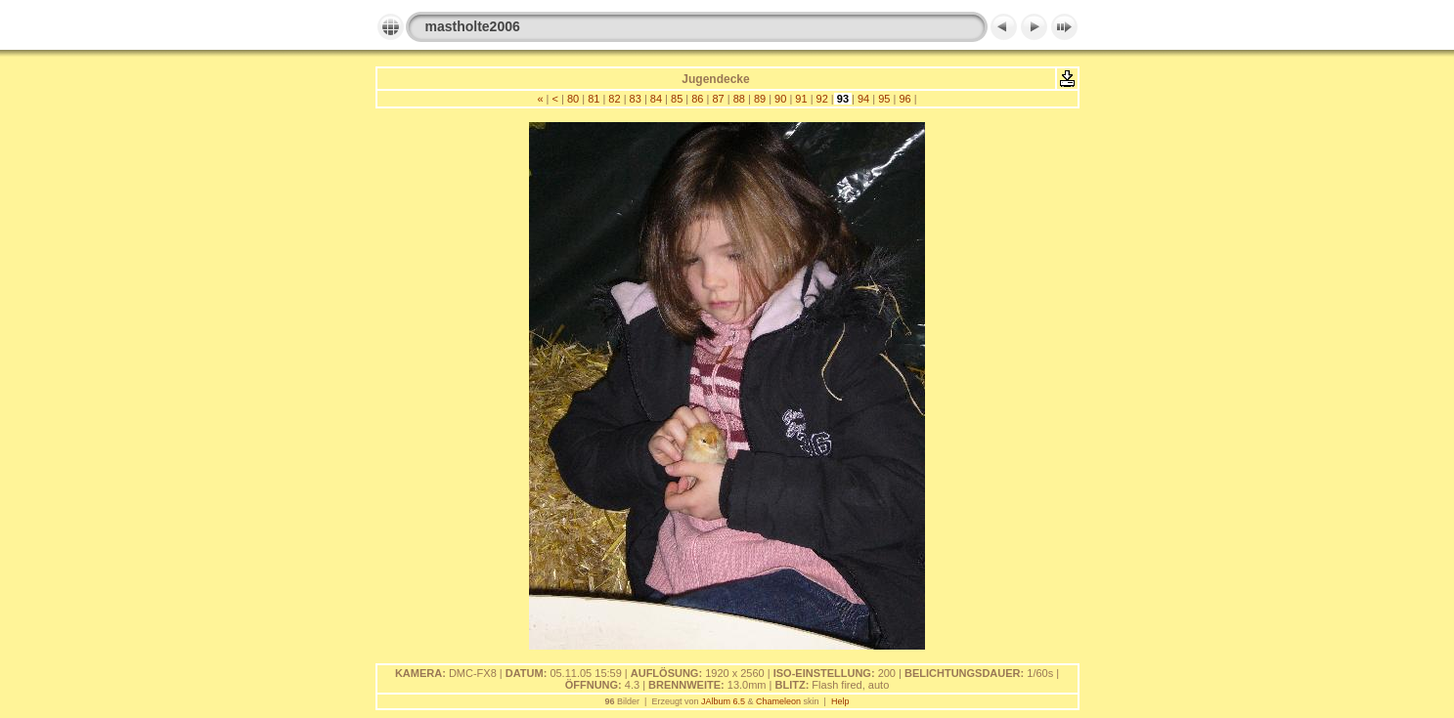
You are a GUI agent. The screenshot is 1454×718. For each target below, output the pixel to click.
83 (635, 99)
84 (656, 99)
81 (593, 99)
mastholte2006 (472, 26)
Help (840, 701)
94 (863, 99)
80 (573, 99)
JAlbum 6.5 (723, 701)
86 (697, 99)
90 (780, 99)
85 (676, 99)
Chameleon (778, 701)
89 (760, 99)
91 (801, 99)
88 (739, 99)
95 (884, 99)
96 (904, 99)
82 (614, 99)
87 (718, 99)
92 (821, 99)
